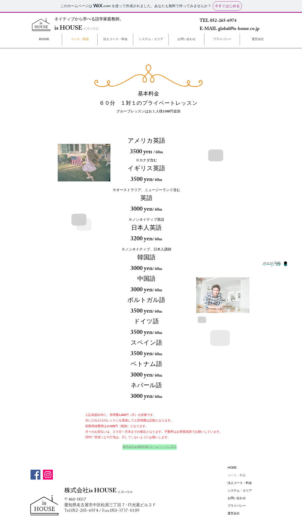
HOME (232, 467)
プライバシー (237, 505)
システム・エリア (240, 490)
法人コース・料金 (240, 483)
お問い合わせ (237, 498)
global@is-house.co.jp (238, 29)
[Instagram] (48, 475)
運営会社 (234, 513)
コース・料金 (237, 475)
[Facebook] (35, 475)
